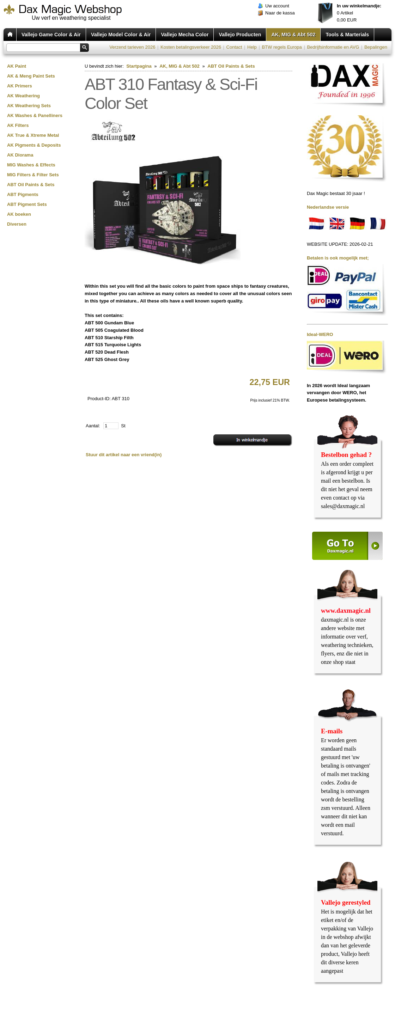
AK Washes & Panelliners (34, 115)
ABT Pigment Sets (27, 204)
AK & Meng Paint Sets (31, 76)
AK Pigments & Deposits (34, 145)
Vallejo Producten (240, 34)
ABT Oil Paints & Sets (30, 184)
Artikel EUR (359, 13)
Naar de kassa (280, 13)
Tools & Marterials (347, 34)
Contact (234, 47)
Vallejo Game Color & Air (51, 34)
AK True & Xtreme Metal (33, 135)
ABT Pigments (22, 194)
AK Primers (19, 85)
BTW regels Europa (282, 47)
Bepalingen (375, 47)
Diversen (16, 224)
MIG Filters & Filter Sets (33, 174)
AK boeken (19, 214)
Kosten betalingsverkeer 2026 (190, 47)
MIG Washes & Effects (31, 164)
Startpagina (139, 66)
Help (252, 47)
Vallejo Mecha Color (184, 34)
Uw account (277, 5)
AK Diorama (20, 155)
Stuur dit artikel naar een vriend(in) (124, 454)
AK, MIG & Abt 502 (293, 34)
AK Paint (16, 66)
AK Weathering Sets (29, 105)
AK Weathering (23, 95)
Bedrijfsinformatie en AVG (333, 47)
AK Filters (18, 125)
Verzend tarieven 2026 (132, 47)
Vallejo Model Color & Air (121, 34)
